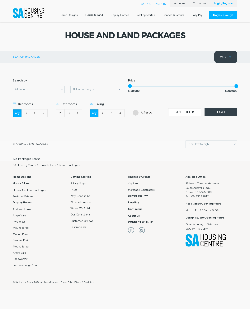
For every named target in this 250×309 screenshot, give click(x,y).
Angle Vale (19, 215)
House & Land (94, 15)
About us (179, 3)
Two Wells (19, 221)
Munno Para (20, 234)
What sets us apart (81, 202)
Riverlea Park (20, 240)
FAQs (73, 189)
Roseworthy (20, 259)
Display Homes (120, 15)
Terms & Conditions (84, 282)
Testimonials (78, 227)
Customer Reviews (81, 221)
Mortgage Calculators (141, 189)
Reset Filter (185, 112)
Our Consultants (80, 214)
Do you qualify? (223, 15)
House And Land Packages (29, 190)
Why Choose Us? (81, 196)
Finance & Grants (173, 15)
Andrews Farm (22, 209)
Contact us (199, 3)
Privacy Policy (67, 282)
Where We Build (80, 208)
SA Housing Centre (24, 165)
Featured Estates (145, 57)
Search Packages (105, 57)
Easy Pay (197, 15)
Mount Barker (21, 227)
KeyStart (133, 183)
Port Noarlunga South (26, 265)
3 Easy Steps (78, 183)
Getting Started (146, 15)
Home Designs (68, 15)
